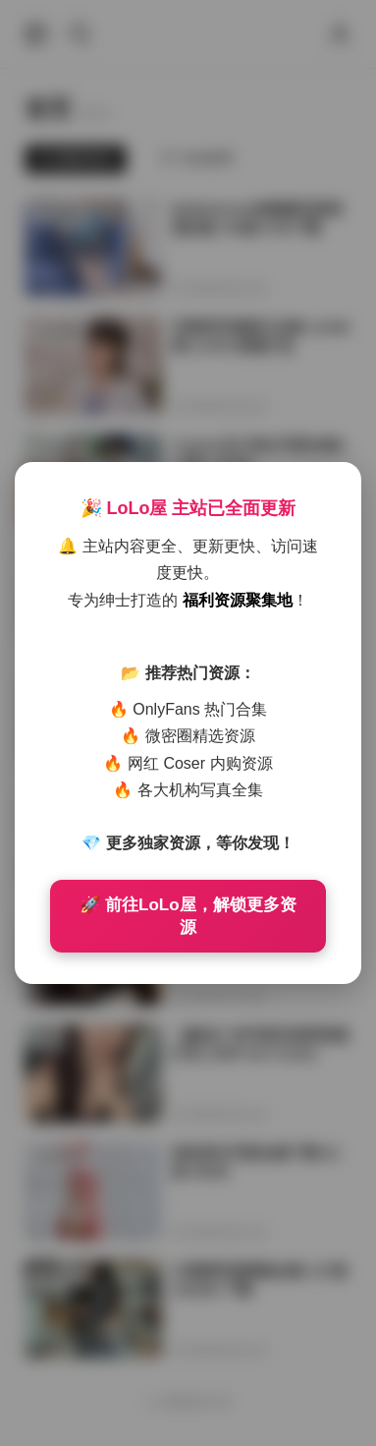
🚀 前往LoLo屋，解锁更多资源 (187, 916)
